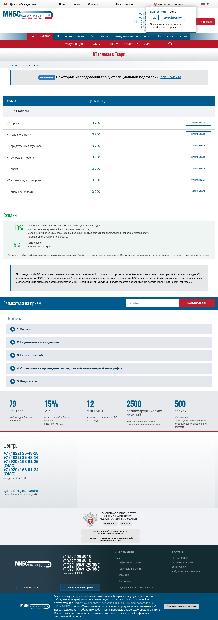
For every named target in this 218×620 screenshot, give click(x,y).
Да (154, 17)
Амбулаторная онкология (132, 36)
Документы (124, 581)
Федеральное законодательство (136, 587)
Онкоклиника (99, 36)
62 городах (17, 417)
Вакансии (123, 574)
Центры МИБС (40, 36)
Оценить (126, 524)
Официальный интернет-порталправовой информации (110, 532)
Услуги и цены (75, 44)
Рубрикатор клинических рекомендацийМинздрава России (111, 539)
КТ (22, 65)
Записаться (198, 123)
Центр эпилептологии (172, 36)
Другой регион (173, 17)
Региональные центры (130, 568)
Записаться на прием (197, 21)
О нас (118, 558)
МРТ (48, 411)
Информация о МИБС (130, 562)
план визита (170, 77)
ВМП (110, 44)
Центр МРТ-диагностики (20, 491)
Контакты (128, 44)
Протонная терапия (70, 36)
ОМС (96, 44)
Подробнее (110, 524)
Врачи (147, 44)
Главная (12, 65)
